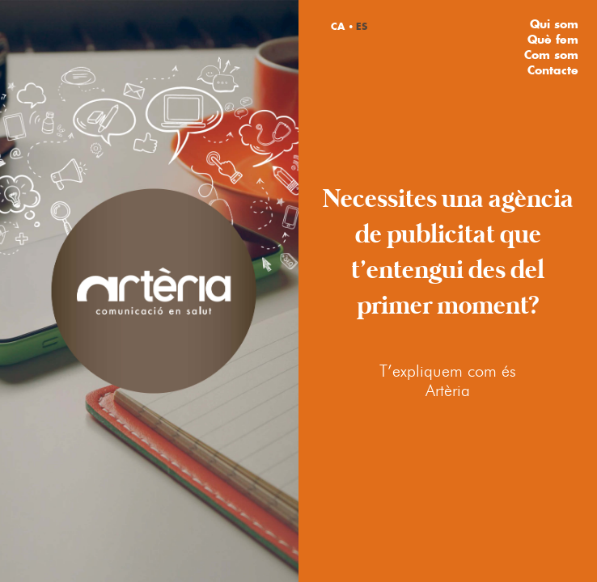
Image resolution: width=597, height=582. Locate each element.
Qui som (554, 24)
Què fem (552, 39)
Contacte (552, 70)
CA (338, 26)
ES (361, 26)
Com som (551, 54)
